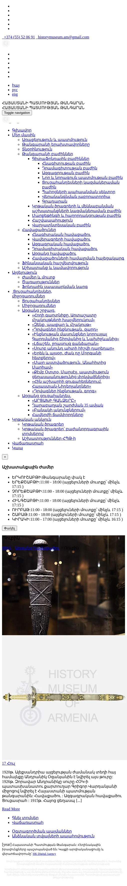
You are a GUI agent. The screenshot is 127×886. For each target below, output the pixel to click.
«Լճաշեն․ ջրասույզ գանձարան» (65, 343)
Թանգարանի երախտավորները (56, 144)
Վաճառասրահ (28, 443)
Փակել (9, 528)
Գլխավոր (22, 130)
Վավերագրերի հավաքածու (61, 239)
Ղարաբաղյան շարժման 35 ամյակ (67, 405)
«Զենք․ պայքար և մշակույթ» (61, 324)
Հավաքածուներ (39, 230)
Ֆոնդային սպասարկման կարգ (55, 287)
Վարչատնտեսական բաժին (61, 225)
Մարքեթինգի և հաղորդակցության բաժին (76, 215)
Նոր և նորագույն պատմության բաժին (82, 177)
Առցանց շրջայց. (38, 310)
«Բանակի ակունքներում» (59, 410)
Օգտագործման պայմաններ (42, 831)
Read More (11, 809)
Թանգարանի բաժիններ (47, 154)
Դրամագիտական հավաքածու (65, 249)
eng (15, 94)
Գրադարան (54, 201)
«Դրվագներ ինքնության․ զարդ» (65, 329)
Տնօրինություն (37, 149)
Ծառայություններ (41, 282)
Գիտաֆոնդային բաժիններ (60, 158)
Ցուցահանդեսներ (41, 301)
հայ (16, 85)
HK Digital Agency (44, 854)
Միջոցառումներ (39, 305)
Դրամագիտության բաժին (69, 168)
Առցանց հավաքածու (54, 253)
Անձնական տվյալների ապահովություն (53, 836)
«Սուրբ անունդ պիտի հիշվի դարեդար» (73, 348)
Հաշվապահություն (52, 220)
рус (15, 90)
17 (8, 763)
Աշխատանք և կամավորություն (55, 268)
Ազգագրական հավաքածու (61, 244)
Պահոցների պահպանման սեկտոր (78, 192)
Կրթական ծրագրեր (43, 424)
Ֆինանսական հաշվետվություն (55, 263)
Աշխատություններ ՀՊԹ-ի (49, 438)
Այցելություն (24, 272)
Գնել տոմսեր (25, 818)
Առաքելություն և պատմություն (54, 140)
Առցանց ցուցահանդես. (46, 396)
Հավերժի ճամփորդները (57, 415)
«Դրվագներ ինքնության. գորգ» (64, 391)
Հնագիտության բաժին (66, 163)
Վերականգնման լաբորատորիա (76, 196)
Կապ (17, 448)
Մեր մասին (23, 135)
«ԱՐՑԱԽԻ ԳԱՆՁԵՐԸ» (54, 400)
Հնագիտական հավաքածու (61, 234)
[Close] (5, 456)
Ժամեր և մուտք (38, 277)
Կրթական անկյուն (31, 419)
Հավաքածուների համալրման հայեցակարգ (78, 258)
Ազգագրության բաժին (66, 173)
